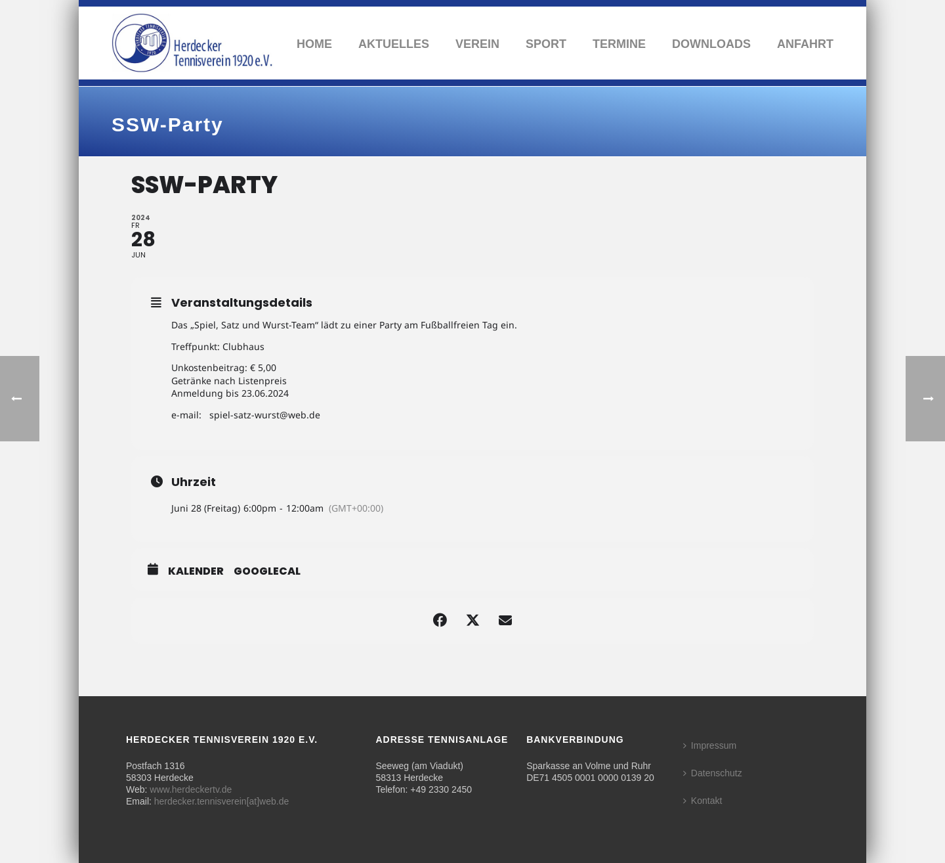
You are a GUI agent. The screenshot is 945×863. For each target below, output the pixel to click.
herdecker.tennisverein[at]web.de (221, 801)
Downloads (711, 44)
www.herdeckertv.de (191, 789)
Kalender (196, 571)
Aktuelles (393, 44)
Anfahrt (805, 44)
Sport (546, 44)
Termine (619, 44)
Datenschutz (712, 773)
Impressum (709, 745)
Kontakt (702, 800)
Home (314, 44)
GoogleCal (267, 571)
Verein (477, 44)
